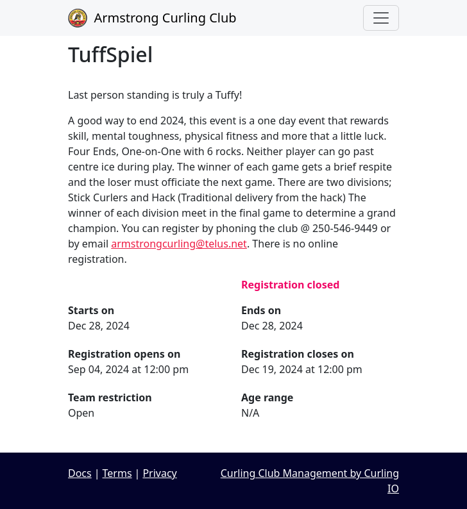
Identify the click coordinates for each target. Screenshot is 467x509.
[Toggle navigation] (381, 18)
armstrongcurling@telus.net (179, 244)
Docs (80, 473)
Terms (117, 473)
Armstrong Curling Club (152, 18)
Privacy (159, 473)
